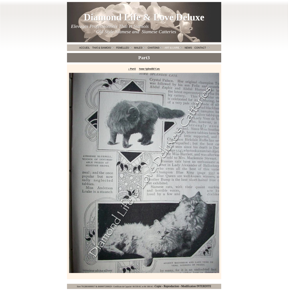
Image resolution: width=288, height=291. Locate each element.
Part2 (132, 68)
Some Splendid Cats (149, 68)
